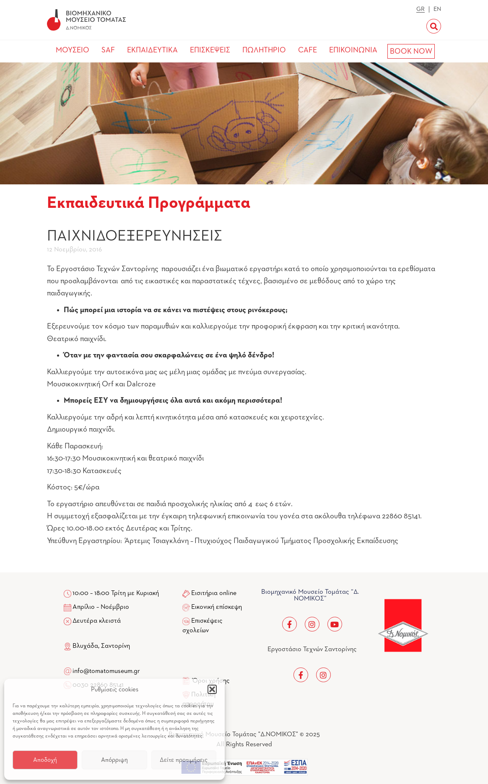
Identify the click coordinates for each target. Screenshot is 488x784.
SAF (108, 50)
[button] (212, 689)
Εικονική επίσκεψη (216, 607)
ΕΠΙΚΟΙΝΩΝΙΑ (353, 50)
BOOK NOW (411, 51)
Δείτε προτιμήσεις (184, 760)
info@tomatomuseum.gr (106, 671)
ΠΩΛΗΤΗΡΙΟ (264, 50)
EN (437, 9)
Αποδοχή (45, 760)
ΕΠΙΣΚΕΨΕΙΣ (210, 50)
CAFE (307, 50)
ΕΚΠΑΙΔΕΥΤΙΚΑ (152, 50)
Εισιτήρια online (213, 593)
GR (420, 9)
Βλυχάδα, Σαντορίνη (97, 646)
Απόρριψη (114, 760)
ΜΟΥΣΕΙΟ (72, 50)
